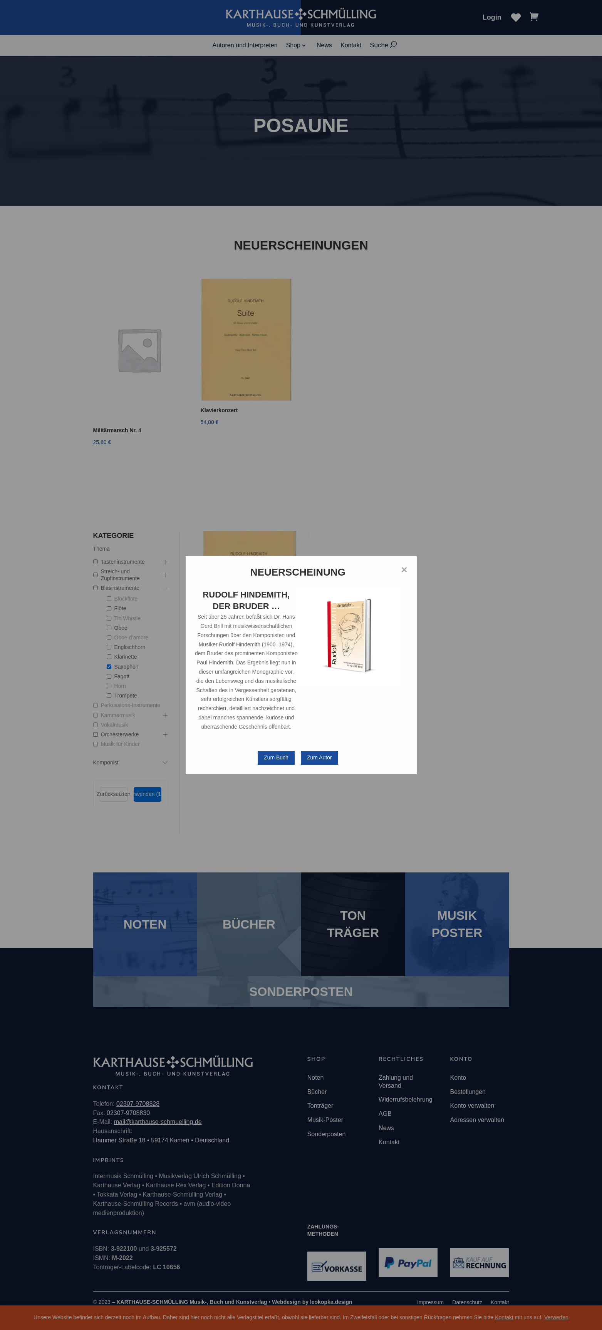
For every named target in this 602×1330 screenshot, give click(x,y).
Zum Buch (276, 757)
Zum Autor (319, 757)
